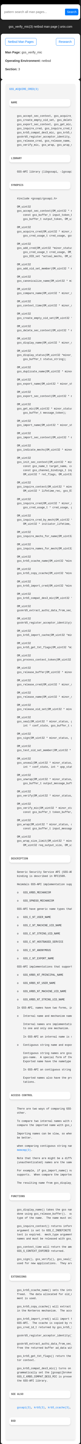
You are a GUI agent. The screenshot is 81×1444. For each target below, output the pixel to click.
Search (71, 12)
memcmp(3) (24, 1150)
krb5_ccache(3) (58, 1407)
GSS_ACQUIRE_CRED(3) (24, 89)
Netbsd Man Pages (21, 41)
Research (65, 41)
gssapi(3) (24, 1407)
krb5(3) (39, 1407)
